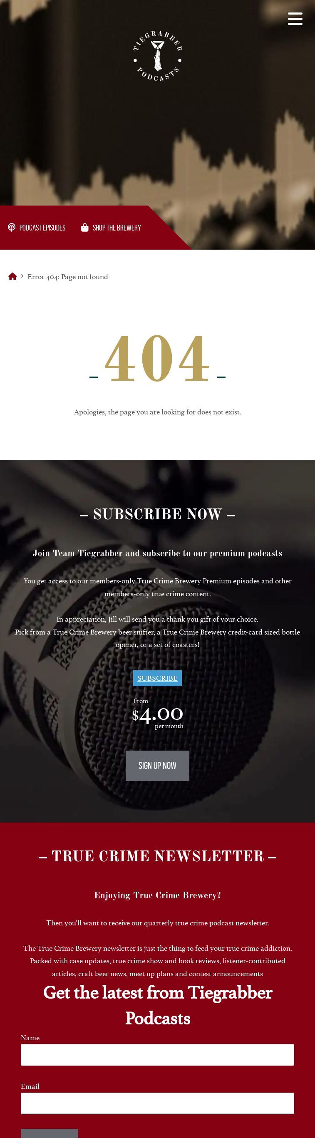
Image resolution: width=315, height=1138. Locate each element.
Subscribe (157, 678)
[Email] (157, 1103)
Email (30, 1086)
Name (30, 1038)
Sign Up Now (157, 765)
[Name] (157, 1054)
